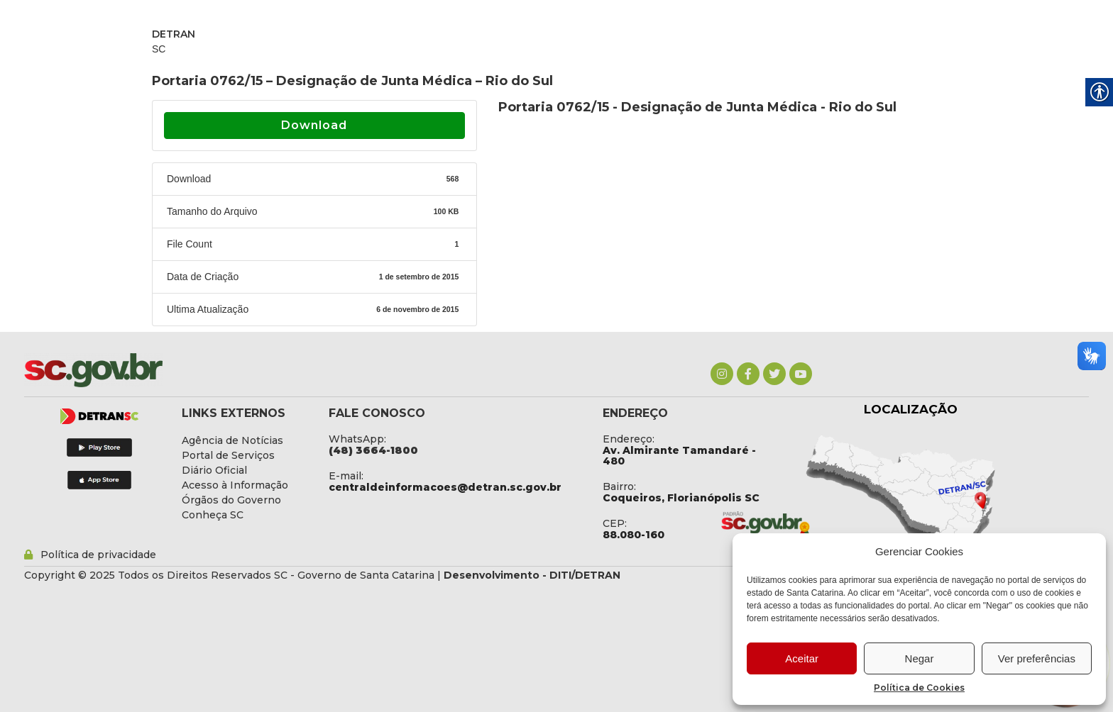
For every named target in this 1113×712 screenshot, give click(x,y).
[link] (722, 373)
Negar (919, 658)
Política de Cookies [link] (919, 687)
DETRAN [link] (173, 34)
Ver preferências (1036, 658)
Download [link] (314, 125)
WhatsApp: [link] (357, 439)
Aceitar (801, 658)
